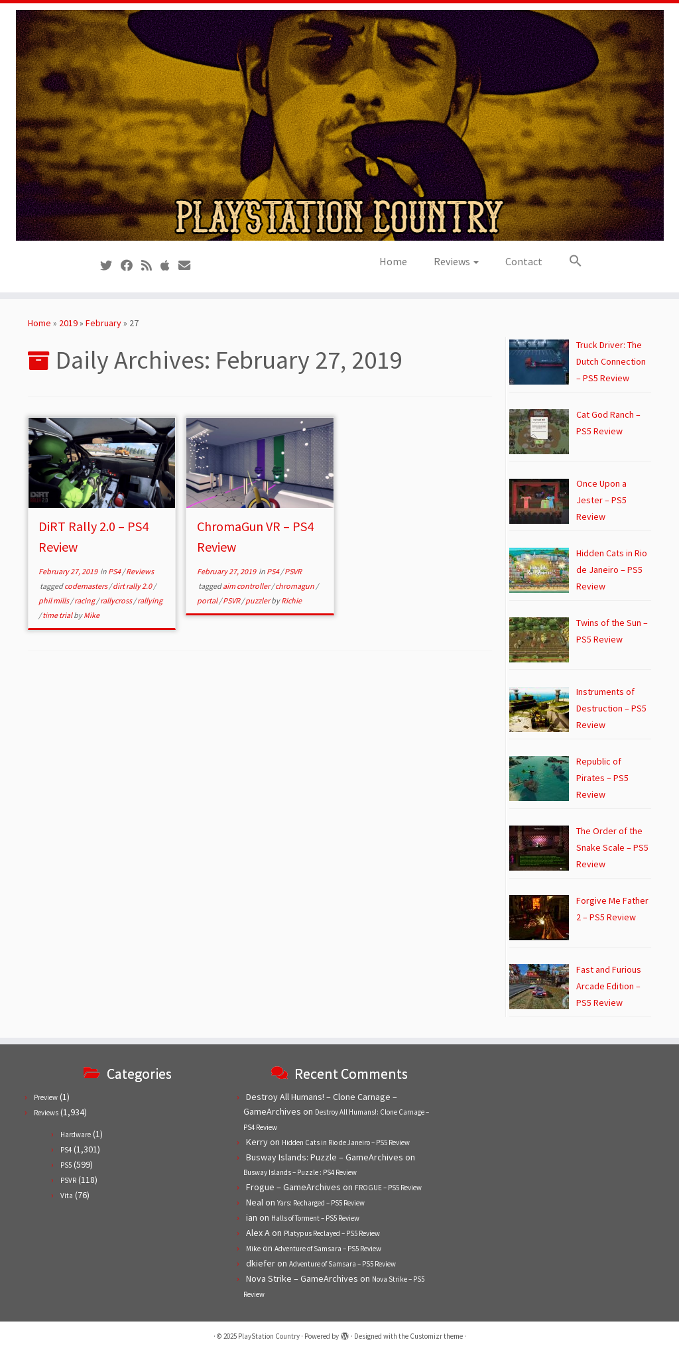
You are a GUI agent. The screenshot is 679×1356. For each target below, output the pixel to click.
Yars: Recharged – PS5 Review (321, 1202)
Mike (91, 615)
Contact (523, 261)
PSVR (293, 571)
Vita (66, 1195)
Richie (291, 600)
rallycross (116, 600)
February (103, 323)
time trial (58, 615)
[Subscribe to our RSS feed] (150, 265)
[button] (569, 261)
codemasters (86, 586)
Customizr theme (436, 1336)
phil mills (54, 600)
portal (208, 600)
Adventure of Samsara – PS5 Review (328, 1248)
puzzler (258, 600)
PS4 (115, 571)
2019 (68, 323)
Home (393, 261)
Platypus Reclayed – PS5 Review (332, 1233)
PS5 (66, 1165)
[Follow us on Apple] (169, 265)
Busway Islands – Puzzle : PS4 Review (300, 1172)
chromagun (295, 586)
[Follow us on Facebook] (131, 265)
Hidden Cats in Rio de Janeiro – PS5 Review (346, 1142)
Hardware (75, 1134)
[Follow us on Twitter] (110, 265)
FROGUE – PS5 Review (388, 1187)
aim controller (247, 586)
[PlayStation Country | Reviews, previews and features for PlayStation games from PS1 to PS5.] (339, 125)
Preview (46, 1097)
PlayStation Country (269, 1336)
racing (85, 600)
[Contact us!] (188, 265)
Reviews (456, 261)
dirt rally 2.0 (133, 586)
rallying (149, 600)
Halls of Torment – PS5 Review (315, 1218)
